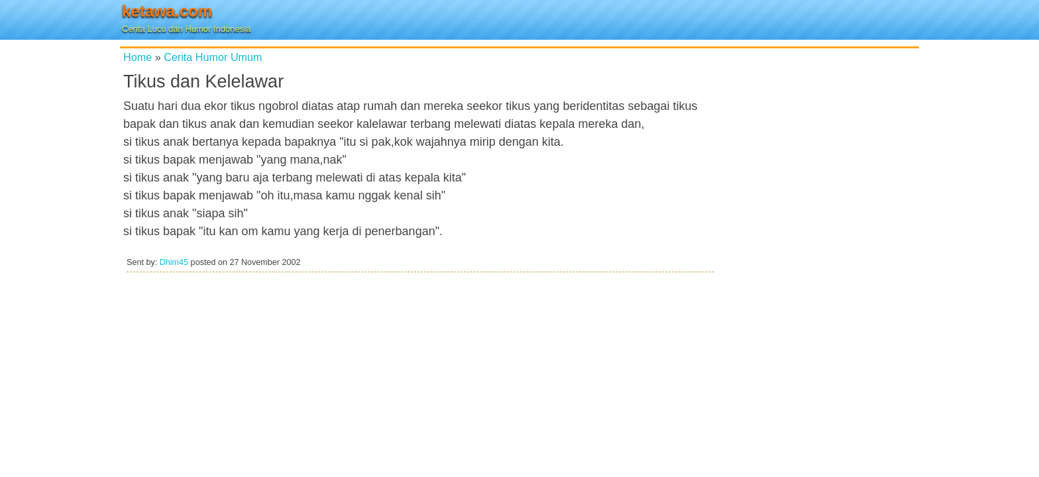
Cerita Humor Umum (213, 57)
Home (137, 57)
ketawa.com (167, 11)
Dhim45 (174, 262)
